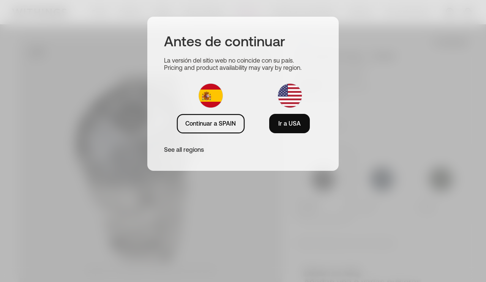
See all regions (184, 149)
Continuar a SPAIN (210, 123)
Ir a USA (289, 123)
